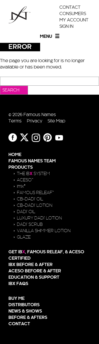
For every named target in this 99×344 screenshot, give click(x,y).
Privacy (34, 121)
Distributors (24, 305)
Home (14, 155)
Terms (15, 121)
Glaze (24, 237)
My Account (73, 20)
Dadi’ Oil (26, 212)
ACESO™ (25, 180)
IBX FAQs (18, 284)
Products (20, 167)
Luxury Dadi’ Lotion (39, 218)
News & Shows (25, 311)
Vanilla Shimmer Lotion (43, 231)
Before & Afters (27, 317)
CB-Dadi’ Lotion (34, 205)
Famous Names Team (32, 161)
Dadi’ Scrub (30, 224)
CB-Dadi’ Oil (30, 199)
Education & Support (33, 277)
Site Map (56, 121)
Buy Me (16, 298)
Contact (70, 7)
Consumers (72, 14)
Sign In (66, 26)
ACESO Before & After (34, 271)
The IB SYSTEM (33, 174)
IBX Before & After (30, 265)
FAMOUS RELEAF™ (35, 193)
